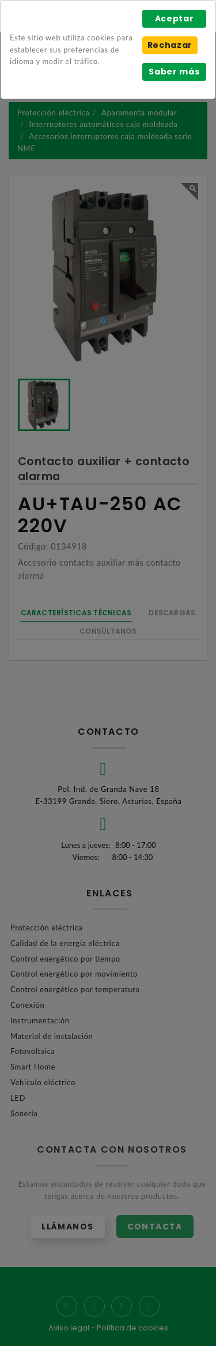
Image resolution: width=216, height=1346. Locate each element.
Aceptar (174, 18)
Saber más (174, 71)
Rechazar (169, 45)
